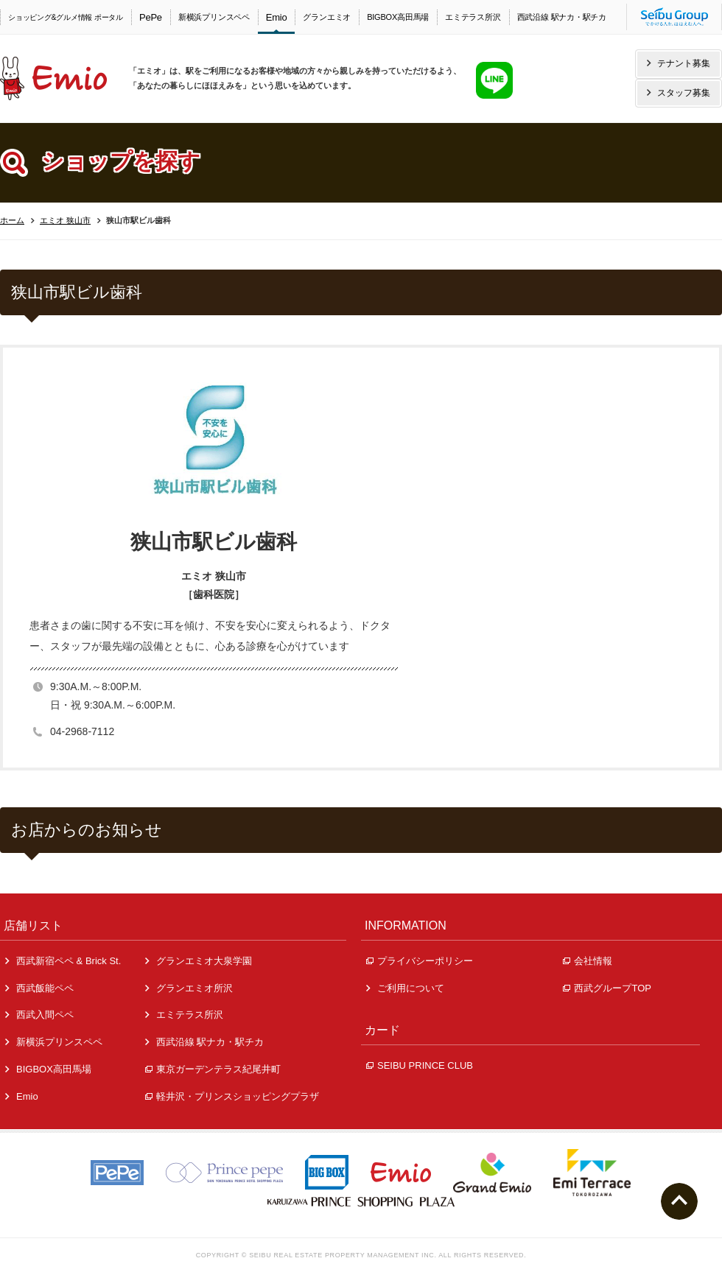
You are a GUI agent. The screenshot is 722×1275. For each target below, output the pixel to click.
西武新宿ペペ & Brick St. (63, 960)
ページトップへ (679, 1201)
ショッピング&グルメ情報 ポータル (65, 17)
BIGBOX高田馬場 (398, 17)
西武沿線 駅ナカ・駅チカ (561, 17)
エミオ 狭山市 (65, 220)
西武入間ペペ (39, 1014)
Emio (276, 17)
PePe (150, 17)
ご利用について (405, 988)
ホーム (12, 220)
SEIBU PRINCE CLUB (419, 1065)
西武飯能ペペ (39, 988)
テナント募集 (678, 63)
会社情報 (587, 960)
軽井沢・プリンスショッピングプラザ (232, 1096)
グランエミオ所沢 (189, 988)
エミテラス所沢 (472, 17)
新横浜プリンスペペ (214, 17)
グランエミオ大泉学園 (198, 960)
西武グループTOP (607, 988)
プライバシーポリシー (419, 960)
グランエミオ (327, 17)
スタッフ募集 (678, 93)
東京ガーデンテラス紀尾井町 (213, 1069)
